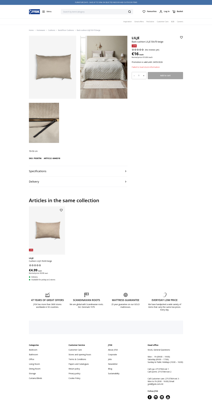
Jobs (110, 359)
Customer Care (162, 21)
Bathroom (33, 354)
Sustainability (113, 373)
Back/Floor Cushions (66, 30)
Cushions (51, 30)
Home (31, 30)
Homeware (41, 30)
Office (31, 359)
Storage (32, 373)
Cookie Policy (74, 378)
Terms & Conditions (77, 359)
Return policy (74, 368)
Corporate (112, 354)
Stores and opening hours (80, 354)
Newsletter (113, 364)
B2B (172, 21)
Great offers (139, 21)
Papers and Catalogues (79, 364)
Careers (180, 21)
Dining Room (34, 368)
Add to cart (165, 75)
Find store (150, 21)
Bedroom (33, 349)
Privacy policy (74, 373)
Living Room (34, 364)
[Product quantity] (139, 75)
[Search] (129, 11)
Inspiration (127, 21)
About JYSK (113, 349)
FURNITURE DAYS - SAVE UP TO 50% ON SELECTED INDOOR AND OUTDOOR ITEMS (106, 2)
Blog (110, 368)
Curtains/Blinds (35, 378)
